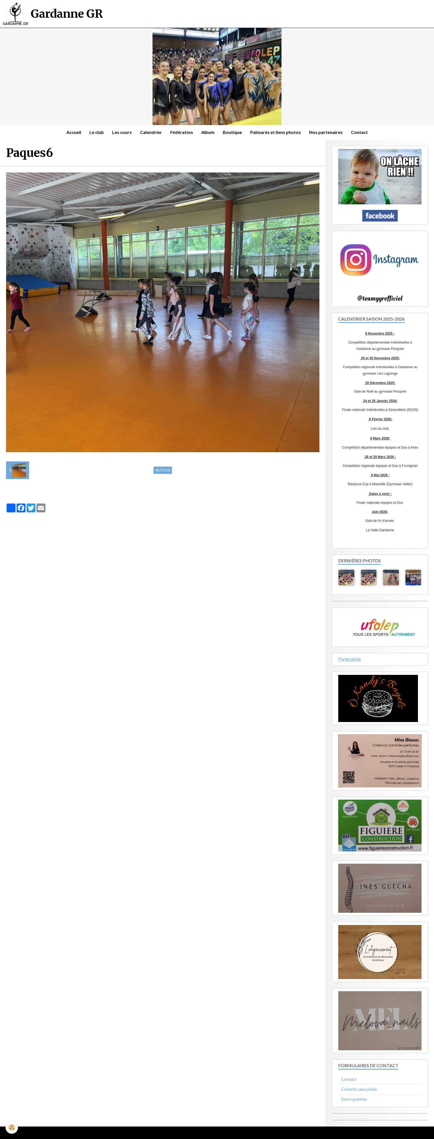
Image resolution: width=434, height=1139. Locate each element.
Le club (96, 132)
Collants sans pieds (359, 1089)
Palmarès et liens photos (275, 132)
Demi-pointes (354, 1099)
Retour (162, 470)
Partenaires (349, 659)
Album (208, 132)
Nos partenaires (326, 132)
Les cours (122, 132)
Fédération (181, 132)
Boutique (232, 132)
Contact (359, 132)
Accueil (73, 132)
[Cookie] (12, 1127)
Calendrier (151, 132)
